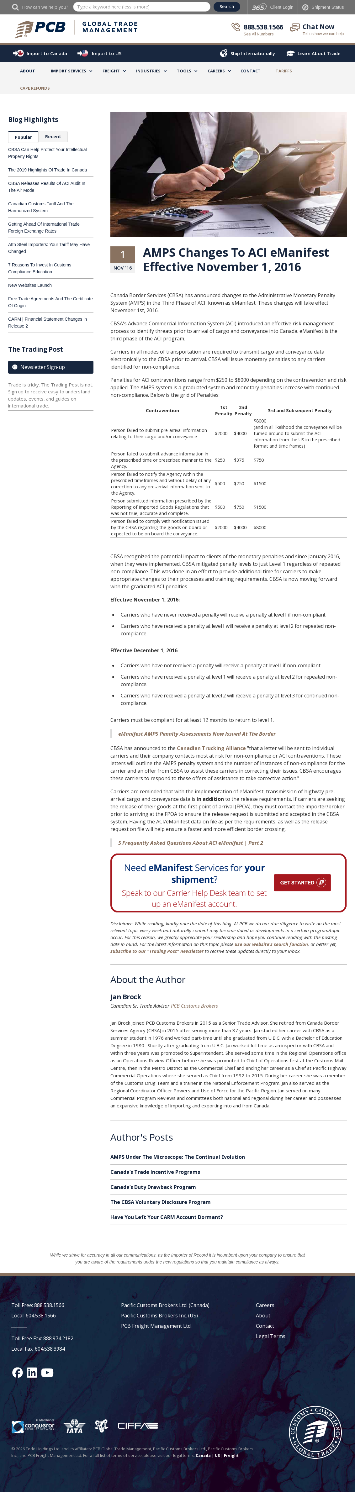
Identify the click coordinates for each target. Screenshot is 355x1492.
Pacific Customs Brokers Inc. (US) (159, 1315)
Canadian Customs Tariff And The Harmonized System (41, 207)
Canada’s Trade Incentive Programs (155, 1172)
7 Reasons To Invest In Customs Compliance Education (39, 268)
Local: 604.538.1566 (33, 1315)
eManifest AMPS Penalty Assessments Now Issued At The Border (197, 733)
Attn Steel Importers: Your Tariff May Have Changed (49, 248)
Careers (265, 1305)
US (217, 1455)
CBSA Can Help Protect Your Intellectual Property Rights (47, 153)
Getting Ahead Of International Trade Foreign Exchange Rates (44, 228)
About (27, 71)
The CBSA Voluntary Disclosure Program (160, 1202)
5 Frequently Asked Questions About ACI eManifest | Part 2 (190, 842)
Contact (251, 71)
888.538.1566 (263, 27)
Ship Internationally (252, 53)
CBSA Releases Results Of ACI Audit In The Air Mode (46, 187)
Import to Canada (47, 53)
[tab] (23, 137)
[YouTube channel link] (47, 1372)
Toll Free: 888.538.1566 (37, 1305)
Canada (203, 1455)
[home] (76, 29)
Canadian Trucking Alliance (211, 748)
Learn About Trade (319, 53)
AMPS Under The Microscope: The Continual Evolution (177, 1156)
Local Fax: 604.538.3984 (38, 1348)
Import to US (106, 53)
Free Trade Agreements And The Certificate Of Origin (50, 302)
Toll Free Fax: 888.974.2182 (42, 1338)
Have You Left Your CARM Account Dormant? (166, 1217)
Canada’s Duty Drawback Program (153, 1187)
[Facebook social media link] (17, 1372)
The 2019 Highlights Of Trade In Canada (47, 169)
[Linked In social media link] (32, 1372)
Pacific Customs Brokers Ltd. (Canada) (165, 1305)
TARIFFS (284, 71)
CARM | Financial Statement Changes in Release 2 (47, 322)
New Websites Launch (30, 285)
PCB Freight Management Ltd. (156, 1325)
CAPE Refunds (35, 88)
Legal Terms (270, 1336)
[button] (68, 72)
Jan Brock (125, 997)
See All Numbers (259, 34)
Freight (231, 1455)
